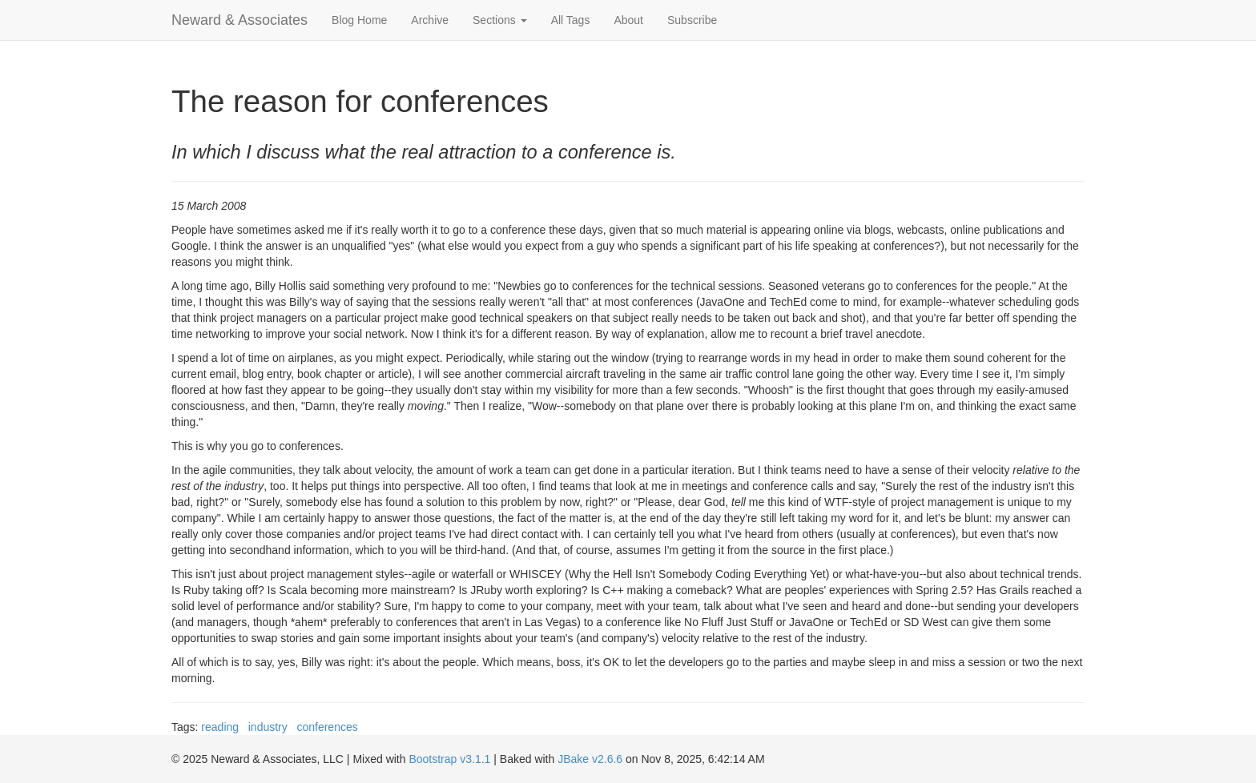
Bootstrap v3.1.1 (449, 759)
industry (268, 727)
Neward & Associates (239, 20)
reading (220, 727)
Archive (430, 20)
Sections (500, 20)
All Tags (570, 20)
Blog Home (359, 20)
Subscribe (692, 20)
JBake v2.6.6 (590, 759)
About (628, 20)
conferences (326, 727)
